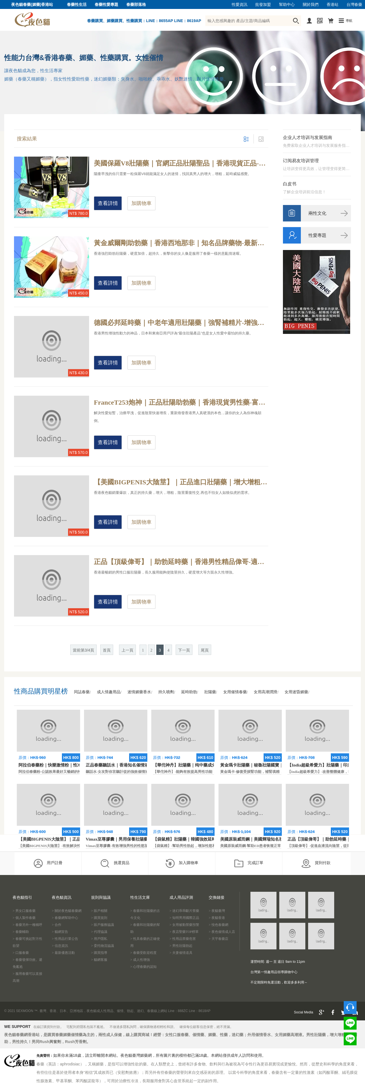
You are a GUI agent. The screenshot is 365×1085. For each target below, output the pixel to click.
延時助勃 (189, 692)
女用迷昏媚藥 (296, 692)
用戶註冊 (47, 863)
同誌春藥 (82, 692)
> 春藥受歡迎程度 (143, 953)
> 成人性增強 (140, 960)
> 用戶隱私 (99, 939)
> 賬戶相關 (99, 911)
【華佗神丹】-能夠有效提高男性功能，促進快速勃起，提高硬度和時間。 (212, 772)
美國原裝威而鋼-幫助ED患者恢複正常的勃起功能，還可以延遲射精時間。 (279, 846)
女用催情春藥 (235, 692)
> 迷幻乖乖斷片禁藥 (184, 911)
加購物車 (141, 203)
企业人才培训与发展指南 (307, 137)
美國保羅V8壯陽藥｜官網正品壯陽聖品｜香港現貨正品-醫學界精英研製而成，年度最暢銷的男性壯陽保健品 (181, 163)
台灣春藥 (354, 5)
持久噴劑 (166, 692)
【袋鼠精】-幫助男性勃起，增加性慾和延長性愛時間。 (197, 846)
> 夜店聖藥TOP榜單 (184, 932)
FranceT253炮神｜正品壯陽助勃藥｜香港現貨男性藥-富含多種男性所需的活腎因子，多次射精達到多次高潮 (181, 402)
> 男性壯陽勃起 (180, 946)
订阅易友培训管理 (301, 160)
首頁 (107, 650)
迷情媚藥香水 (139, 692)
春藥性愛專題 (106, 5)
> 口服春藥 (21, 953)
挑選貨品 (114, 863)
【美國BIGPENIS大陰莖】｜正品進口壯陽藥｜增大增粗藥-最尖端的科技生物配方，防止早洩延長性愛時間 (181, 482)
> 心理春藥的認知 (143, 967)
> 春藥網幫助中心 (65, 918)
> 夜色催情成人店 (222, 932)
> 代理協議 (99, 932)
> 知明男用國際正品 (184, 918)
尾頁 (205, 650)
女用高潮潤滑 (265, 692)
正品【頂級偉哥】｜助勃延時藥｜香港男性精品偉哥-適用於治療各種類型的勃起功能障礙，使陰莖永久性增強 (181, 561)
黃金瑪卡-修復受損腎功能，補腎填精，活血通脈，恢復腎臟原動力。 (275, 772)
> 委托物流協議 (102, 946)
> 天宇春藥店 (218, 939)
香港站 (332, 5)
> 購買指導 (99, 953)
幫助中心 (287, 5)
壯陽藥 (210, 692)
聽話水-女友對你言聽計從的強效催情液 (117, 772)
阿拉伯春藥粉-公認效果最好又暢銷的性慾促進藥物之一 (62, 772)
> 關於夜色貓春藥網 (67, 911)
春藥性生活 (77, 5)
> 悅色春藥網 (218, 925)
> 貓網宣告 (60, 932)
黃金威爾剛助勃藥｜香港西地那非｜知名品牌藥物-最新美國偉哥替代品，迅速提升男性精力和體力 (181, 243)
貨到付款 (316, 863)
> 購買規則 (99, 918)
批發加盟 (263, 5)
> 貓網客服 (99, 960)
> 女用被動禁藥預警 (184, 925)
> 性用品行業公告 (65, 939)
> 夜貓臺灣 (217, 911)
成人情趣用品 (108, 692)
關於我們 (310, 5)
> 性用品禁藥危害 (182, 939)
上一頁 (127, 650)
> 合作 (56, 925)
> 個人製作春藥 (24, 918)
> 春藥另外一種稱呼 (27, 925)
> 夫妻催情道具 (180, 953)
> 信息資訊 (60, 946)
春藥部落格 (136, 5)
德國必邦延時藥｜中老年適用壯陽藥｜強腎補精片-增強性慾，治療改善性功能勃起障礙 (181, 322)
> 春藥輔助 (21, 932)
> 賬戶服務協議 (102, 925)
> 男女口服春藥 (24, 911)
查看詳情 (108, 203)
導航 (349, 21)
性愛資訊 (239, 5)
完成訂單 (248, 863)
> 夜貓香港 (217, 918)
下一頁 (184, 650)
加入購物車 (181, 863)
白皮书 (289, 183)
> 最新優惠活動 (63, 953)
